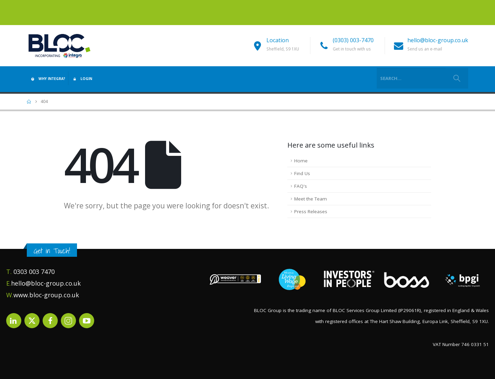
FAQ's (300, 186)
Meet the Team (310, 199)
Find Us (302, 173)
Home (301, 161)
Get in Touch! (52, 250)
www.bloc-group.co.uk (46, 295)
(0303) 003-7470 (353, 40)
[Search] (456, 78)
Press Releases (310, 211)
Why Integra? (47, 78)
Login (82, 78)
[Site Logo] (59, 45)
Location (277, 40)
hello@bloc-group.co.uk (437, 40)
